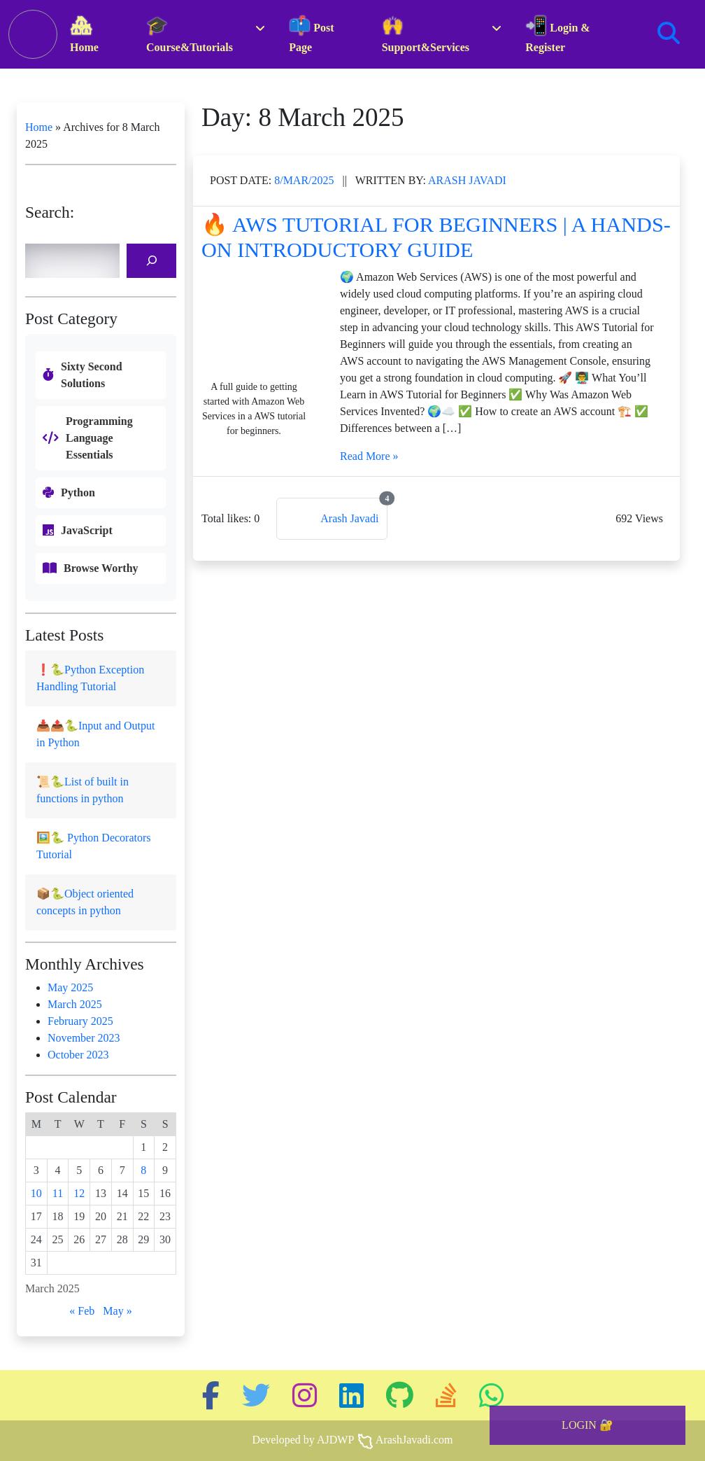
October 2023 (78, 1055)
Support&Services (425, 34)
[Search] (151, 261)
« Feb (81, 1311)
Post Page (311, 34)
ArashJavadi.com (414, 1440)
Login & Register (557, 34)
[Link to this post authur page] (332, 518)
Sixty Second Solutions (91, 375)
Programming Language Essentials (99, 438)
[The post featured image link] (253, 321)
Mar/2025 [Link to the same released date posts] (305, 180)
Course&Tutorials (189, 34)
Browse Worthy (101, 568)
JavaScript (87, 530)
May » (117, 1311)
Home (84, 34)
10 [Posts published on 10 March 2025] (36, 1193)
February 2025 (80, 1021)
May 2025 (70, 987)
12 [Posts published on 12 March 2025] (79, 1193)
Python (78, 492)
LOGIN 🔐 (587, 1425)
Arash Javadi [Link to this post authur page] (467, 180)
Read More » (369, 456)
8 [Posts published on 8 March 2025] (143, 1170)
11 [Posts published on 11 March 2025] (57, 1193)
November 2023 (84, 1038)
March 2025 (75, 1004)
